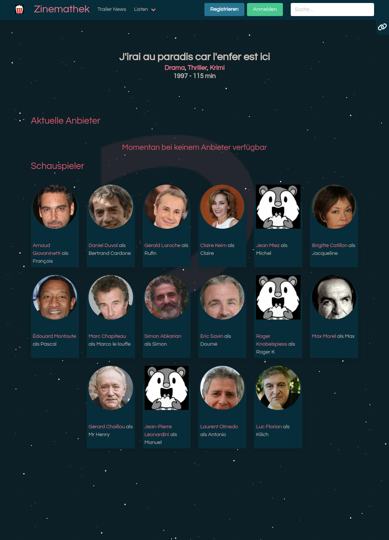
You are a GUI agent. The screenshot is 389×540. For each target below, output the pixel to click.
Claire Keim (213, 245)
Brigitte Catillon (330, 245)
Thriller (197, 68)
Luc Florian (269, 426)
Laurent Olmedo (219, 426)
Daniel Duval (103, 245)
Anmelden (265, 9)
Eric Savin (211, 336)
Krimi (217, 68)
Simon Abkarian (163, 336)
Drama (174, 68)
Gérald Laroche (163, 245)
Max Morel (324, 336)
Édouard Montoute (54, 336)
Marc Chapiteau (107, 336)
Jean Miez (268, 245)
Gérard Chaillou (107, 426)
